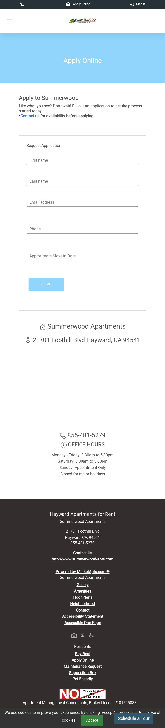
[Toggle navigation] (9, 21)
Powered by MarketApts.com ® (83, 571)
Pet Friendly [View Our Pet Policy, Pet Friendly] (82, 679)
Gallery (83, 584)
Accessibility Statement (82, 616)
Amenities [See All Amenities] (82, 591)
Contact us (30, 116)
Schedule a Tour (133, 718)
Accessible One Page (82, 622)
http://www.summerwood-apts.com (82, 559)
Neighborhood (82, 603)
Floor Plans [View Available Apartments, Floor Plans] (82, 597)
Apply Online (78, 4)
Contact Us (82, 553)
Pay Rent (82, 654)
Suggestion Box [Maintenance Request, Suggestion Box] (82, 673)
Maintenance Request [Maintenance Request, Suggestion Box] (83, 666)
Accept (92, 720)
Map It (137, 4)
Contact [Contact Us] (82, 610)
